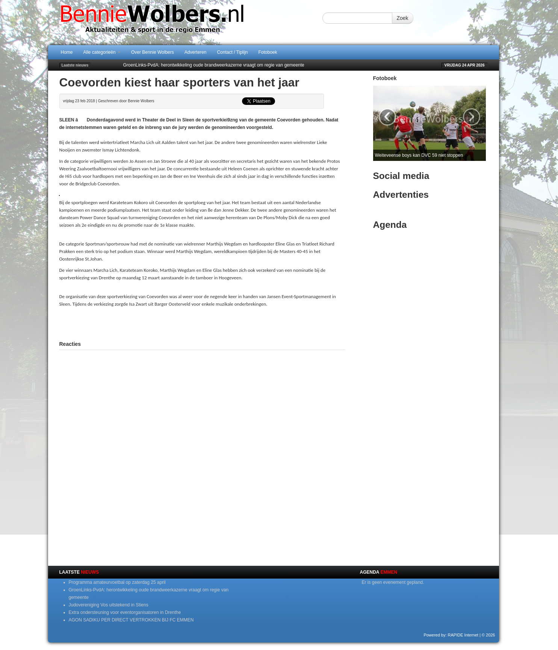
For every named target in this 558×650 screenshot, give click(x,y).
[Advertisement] (202, 323)
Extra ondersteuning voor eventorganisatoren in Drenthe (125, 612)
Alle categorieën (102, 52)
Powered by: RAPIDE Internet (450, 635)
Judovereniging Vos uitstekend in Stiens (108, 605)
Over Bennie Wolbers (152, 52)
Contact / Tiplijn (232, 52)
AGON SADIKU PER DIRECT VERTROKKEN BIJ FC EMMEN (131, 620)
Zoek (402, 18)
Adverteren (195, 52)
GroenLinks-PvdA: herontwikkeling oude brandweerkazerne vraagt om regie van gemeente (213, 65)
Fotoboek (268, 52)
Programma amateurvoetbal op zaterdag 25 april (117, 582)
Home (67, 52)
